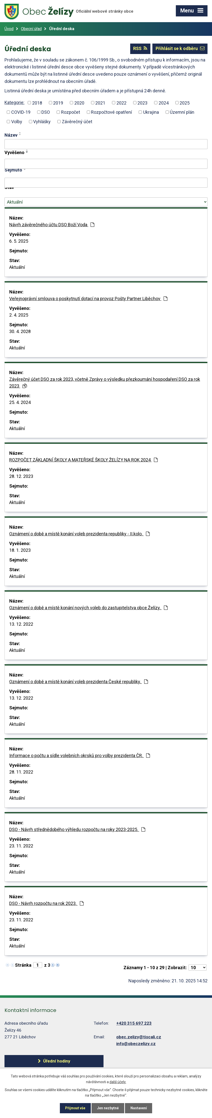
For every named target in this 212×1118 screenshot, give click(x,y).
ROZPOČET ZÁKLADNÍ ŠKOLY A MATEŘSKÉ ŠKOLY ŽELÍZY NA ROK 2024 (83, 459)
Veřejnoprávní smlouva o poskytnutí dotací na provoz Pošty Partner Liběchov (88, 298)
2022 (121, 102)
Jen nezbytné (108, 1108)
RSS (139, 48)
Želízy (69, 11)
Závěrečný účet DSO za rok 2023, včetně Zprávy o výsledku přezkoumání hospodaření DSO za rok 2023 (104, 383)
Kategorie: (14, 102)
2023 (142, 102)
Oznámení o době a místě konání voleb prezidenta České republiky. (78, 681)
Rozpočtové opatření (111, 112)
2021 (100, 102)
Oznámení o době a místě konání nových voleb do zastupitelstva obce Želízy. (88, 607)
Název (10, 134)
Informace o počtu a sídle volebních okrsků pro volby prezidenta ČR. (79, 755)
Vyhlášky (42, 121)
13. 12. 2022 (21, 624)
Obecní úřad (31, 28)
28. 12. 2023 (21, 476)
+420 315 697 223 (134, 1023)
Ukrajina (151, 112)
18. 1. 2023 (20, 550)
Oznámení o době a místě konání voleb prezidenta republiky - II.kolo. (79, 533)
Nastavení (139, 1108)
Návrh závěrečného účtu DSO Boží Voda (51, 224)
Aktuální (17, 267)
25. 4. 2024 (20, 402)
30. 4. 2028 (20, 331)
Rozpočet (70, 112)
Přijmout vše (74, 1108)
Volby (16, 121)
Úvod (8, 28)
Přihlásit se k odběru (179, 48)
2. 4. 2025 (18, 315)
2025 (185, 102)
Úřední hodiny (52, 1060)
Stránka (23, 965)
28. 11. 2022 (21, 772)
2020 (79, 102)
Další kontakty (146, 1060)
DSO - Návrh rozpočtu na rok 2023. (46, 903)
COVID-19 (20, 112)
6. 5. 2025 (18, 241)
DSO (45, 112)
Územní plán (182, 112)
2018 (37, 102)
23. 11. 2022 (21, 845)
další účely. (117, 1082)
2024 (164, 102)
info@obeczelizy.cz (136, 1043)
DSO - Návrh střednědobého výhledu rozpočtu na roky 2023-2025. (77, 829)
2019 (58, 102)
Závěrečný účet (77, 121)
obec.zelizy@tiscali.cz (138, 1036)
